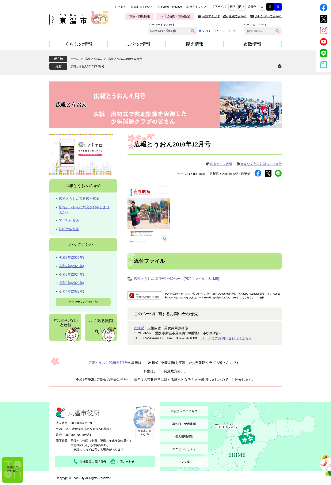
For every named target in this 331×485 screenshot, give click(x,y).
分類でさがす (211, 16)
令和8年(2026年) (71, 257)
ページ (220, 31)
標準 (232, 6)
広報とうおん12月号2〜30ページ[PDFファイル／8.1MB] (176, 278)
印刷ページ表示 (221, 164)
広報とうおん (93, 58)
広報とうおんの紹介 (83, 185)
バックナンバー (83, 244)
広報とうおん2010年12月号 (87, 66)
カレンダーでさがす (268, 16)
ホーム (75, 58)
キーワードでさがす (161, 24)
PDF (233, 31)
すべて (206, 31)
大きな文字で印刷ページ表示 (261, 164)
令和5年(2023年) (71, 283)
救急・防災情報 (139, 16)
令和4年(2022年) (71, 291)
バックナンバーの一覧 (83, 301)
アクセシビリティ (184, 449)
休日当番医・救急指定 (175, 16)
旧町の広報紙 (69, 229)
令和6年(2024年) (71, 274)
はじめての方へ (143, 6)
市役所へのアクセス (184, 411)
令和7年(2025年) (71, 266)
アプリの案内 (69, 220)
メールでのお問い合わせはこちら (226, 338)
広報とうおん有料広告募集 (79, 199)
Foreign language (171, 6)
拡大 (241, 7)
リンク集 (184, 461)
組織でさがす (238, 16)
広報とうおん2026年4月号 (108, 362)
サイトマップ (198, 6)
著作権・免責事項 (184, 423)
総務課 (139, 328)
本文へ (122, 6)
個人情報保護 (184, 436)
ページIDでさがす (255, 24)
